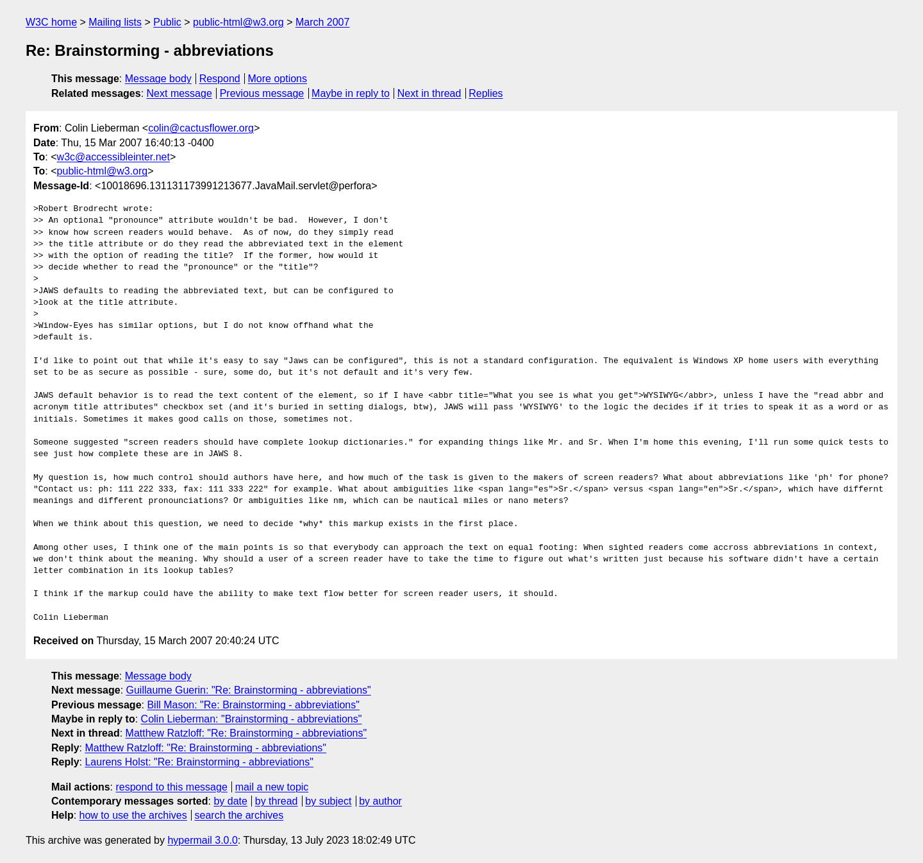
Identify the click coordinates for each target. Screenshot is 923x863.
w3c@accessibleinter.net (113, 156)
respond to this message (171, 787)
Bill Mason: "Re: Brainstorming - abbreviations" (253, 704)
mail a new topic (272, 787)
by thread (276, 801)
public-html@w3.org (238, 22)
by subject (328, 801)
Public (167, 22)
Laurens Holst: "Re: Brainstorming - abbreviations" (199, 761)
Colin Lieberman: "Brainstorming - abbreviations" (251, 718)
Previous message (262, 93)
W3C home (51, 22)
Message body (158, 78)
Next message (179, 93)
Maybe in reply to (351, 93)
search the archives (239, 815)
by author (380, 801)
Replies (486, 93)
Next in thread (429, 93)
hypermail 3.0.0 (202, 840)
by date (230, 801)
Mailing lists (115, 22)
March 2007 (322, 22)
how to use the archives (133, 815)
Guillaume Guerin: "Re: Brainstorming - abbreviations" (248, 690)
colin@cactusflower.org (201, 128)
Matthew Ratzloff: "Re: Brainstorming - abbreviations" (246, 733)
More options (278, 78)
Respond (219, 78)
